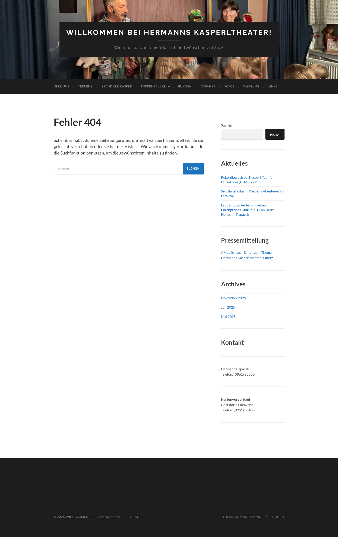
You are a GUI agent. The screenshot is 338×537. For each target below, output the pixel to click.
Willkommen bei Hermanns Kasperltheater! (169, 32)
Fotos (229, 86)
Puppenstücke (153, 86)
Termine (85, 86)
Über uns (61, 86)
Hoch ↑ (278, 517)
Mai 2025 (228, 316)
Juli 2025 (228, 307)
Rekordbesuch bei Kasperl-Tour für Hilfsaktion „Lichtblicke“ (247, 179)
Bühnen (185, 86)
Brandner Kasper (116, 86)
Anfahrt (208, 86)
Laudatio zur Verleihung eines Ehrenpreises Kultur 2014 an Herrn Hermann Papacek (248, 209)
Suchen (226, 125)
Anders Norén (255, 517)
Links (273, 86)
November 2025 (233, 298)
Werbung (251, 86)
